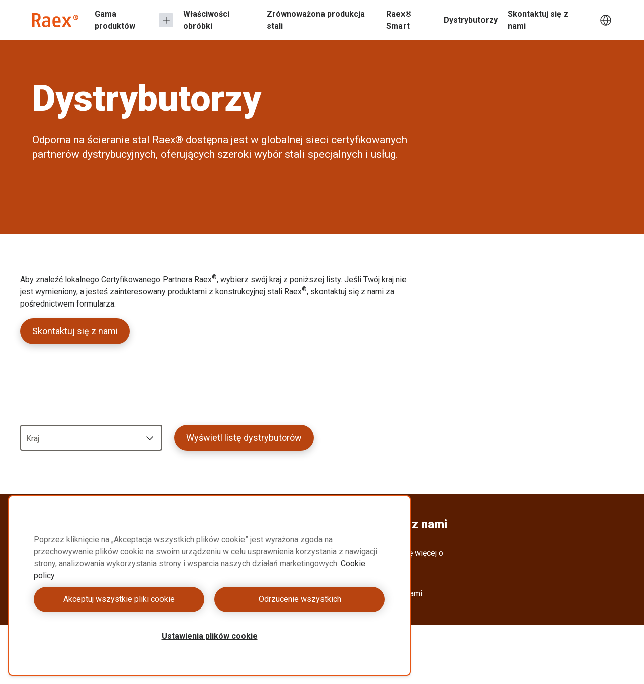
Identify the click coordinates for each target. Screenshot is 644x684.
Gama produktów (115, 20)
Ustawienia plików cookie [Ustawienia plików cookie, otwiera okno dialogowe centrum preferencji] (210, 636)
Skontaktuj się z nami (538, 20)
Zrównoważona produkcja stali (316, 20)
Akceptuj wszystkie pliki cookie (119, 599)
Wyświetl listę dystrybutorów (244, 437)
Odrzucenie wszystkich (300, 599)
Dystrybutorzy (471, 20)
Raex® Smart (399, 20)
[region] (209, 585)
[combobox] (91, 438)
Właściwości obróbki (206, 20)
